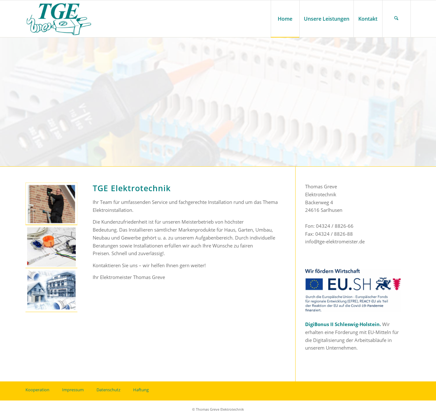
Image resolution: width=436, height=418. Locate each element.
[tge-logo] (59, 18)
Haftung (141, 390)
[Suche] (396, 18)
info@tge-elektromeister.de (335, 241)
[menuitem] (285, 18)
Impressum (73, 390)
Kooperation (37, 390)
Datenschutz (108, 390)
